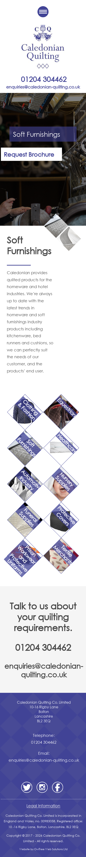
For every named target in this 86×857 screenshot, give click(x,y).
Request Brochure (29, 154)
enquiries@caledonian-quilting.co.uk (43, 670)
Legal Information (43, 805)
